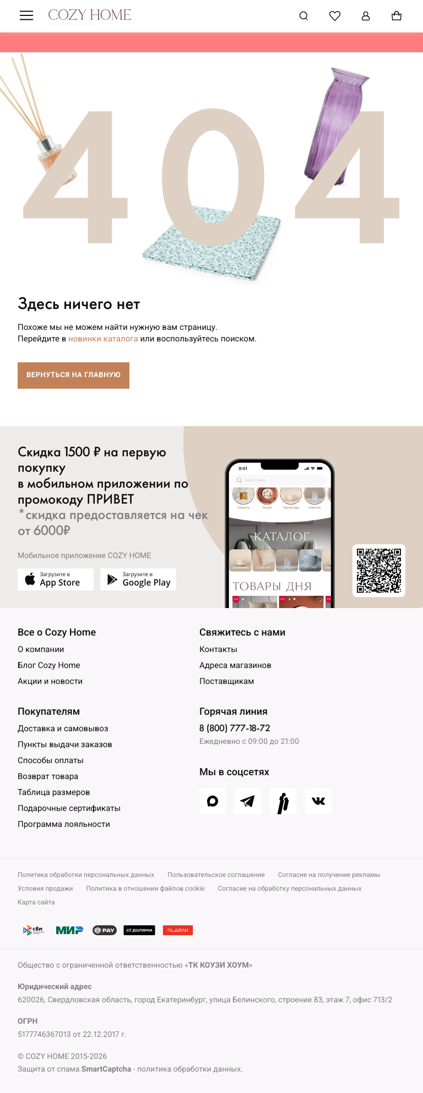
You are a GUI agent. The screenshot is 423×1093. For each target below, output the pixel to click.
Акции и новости (50, 681)
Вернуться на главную (73, 375)
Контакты (218, 649)
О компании (41, 649)
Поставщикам (226, 681)
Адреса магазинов (235, 665)
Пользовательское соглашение (216, 875)
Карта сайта (36, 902)
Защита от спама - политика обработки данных (129, 1069)
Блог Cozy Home (49, 665)
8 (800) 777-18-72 (234, 728)
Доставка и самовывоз (63, 728)
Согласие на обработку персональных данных (289, 888)
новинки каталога (103, 339)
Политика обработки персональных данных (86, 875)
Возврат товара (48, 776)
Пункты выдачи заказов (65, 744)
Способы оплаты (51, 760)
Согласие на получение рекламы (329, 875)
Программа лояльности (64, 824)
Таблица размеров (54, 792)
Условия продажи (45, 888)
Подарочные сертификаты (69, 808)
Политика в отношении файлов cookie (145, 888)
